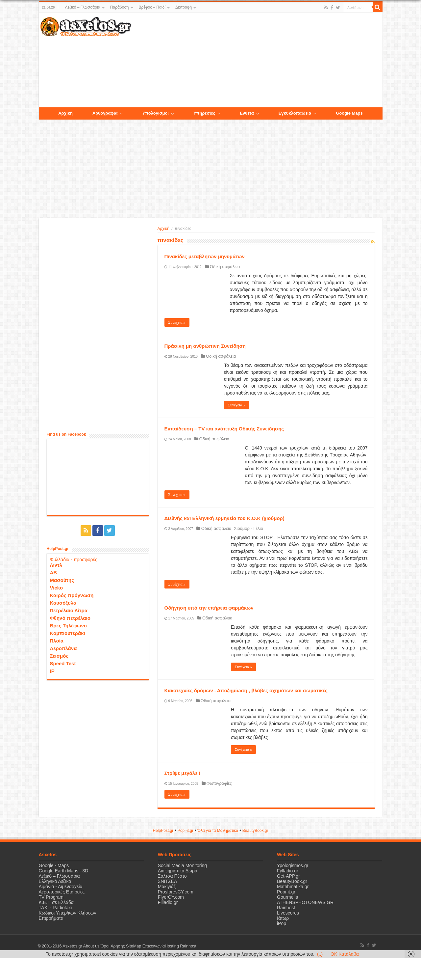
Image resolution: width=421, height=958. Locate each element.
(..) (320, 954)
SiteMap (133, 946)
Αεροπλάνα (63, 648)
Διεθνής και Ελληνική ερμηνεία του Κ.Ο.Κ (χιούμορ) (224, 518)
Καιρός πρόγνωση (72, 595)
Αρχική (163, 228)
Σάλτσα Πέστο (172, 876)
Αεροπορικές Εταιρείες (62, 891)
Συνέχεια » (177, 322)
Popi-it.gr (185, 830)
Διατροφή (183, 7)
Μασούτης (62, 580)
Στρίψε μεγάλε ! (182, 773)
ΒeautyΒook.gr (255, 830)
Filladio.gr (168, 902)
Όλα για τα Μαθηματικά (218, 830)
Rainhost (286, 907)
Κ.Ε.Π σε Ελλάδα (56, 902)
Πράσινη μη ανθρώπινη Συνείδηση (205, 346)
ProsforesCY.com (175, 891)
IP (52, 671)
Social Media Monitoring (182, 865)
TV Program (51, 897)
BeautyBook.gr (292, 881)
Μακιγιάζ (167, 886)
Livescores (288, 913)
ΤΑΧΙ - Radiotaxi (55, 907)
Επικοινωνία (153, 946)
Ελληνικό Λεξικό (55, 881)
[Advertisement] (256, 60)
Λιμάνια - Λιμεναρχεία (61, 886)
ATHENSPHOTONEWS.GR (305, 902)
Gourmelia (287, 897)
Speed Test (63, 663)
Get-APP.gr (288, 876)
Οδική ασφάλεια (225, 266)
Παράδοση (119, 7)
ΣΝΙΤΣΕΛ (167, 881)
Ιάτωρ (283, 918)
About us (91, 946)
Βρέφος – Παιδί (152, 7)
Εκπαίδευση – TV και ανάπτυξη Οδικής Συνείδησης (224, 428)
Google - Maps (54, 865)
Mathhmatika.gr (293, 886)
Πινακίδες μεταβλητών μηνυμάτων (204, 256)
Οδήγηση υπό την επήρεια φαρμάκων (209, 608)
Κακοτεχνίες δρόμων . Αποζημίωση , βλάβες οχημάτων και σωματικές (246, 690)
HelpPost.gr (163, 830)
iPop (281, 923)
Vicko (56, 587)
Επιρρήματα (51, 918)
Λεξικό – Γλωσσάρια (82, 7)
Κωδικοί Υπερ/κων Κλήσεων (67, 913)
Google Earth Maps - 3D (63, 870)
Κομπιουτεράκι (67, 633)
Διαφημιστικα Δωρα (177, 870)
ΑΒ (53, 572)
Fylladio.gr (287, 870)
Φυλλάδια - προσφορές (73, 559)
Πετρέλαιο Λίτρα (68, 610)
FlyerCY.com (171, 897)
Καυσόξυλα (63, 603)
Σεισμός (59, 656)
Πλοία (57, 640)
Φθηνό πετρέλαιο (70, 618)
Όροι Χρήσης (113, 946)
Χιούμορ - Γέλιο (248, 528)
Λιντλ (56, 565)
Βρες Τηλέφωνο (68, 625)
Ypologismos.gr (292, 865)
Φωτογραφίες (219, 783)
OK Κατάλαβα (345, 954)
